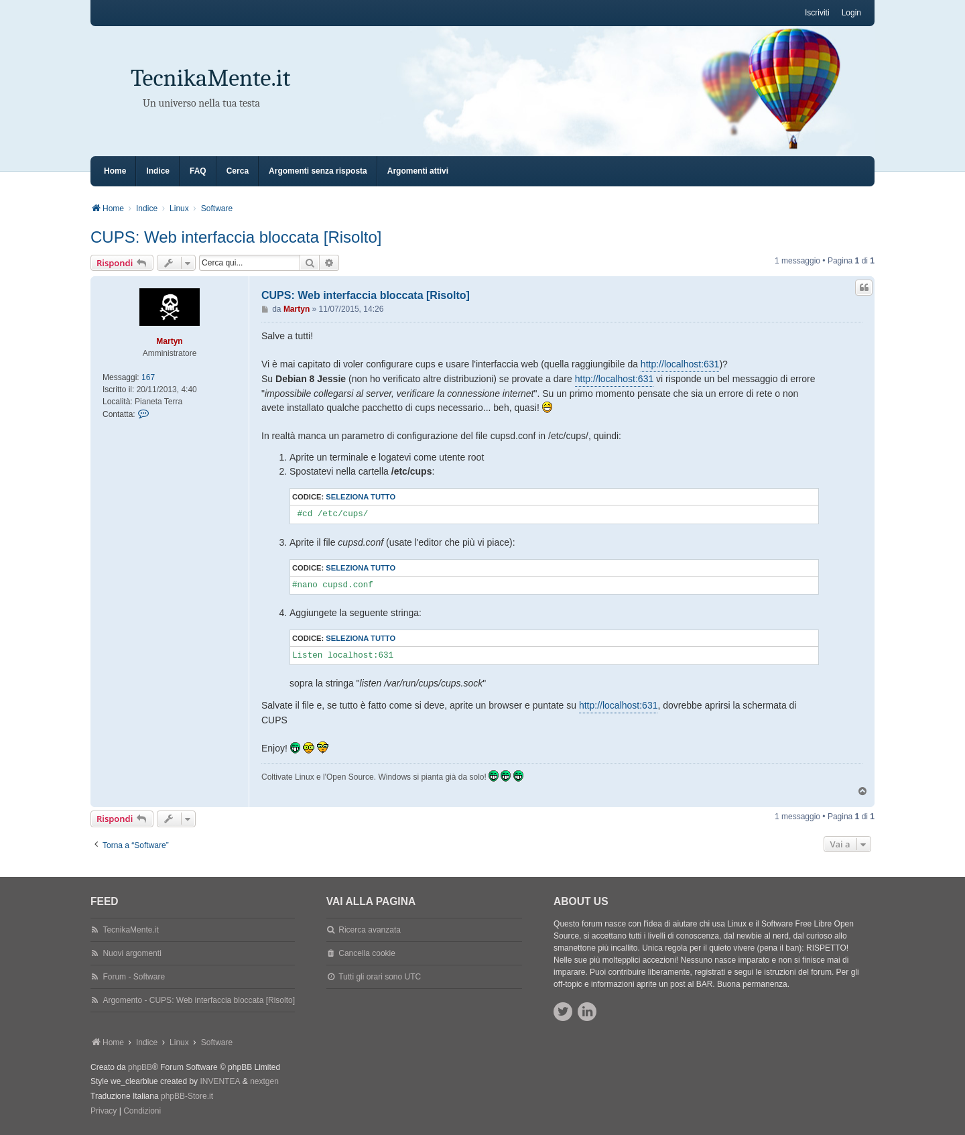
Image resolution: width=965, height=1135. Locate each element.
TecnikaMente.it (210, 78)
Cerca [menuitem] (238, 171)
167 (148, 377)
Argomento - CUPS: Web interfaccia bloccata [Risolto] (199, 1000)
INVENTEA (220, 1081)
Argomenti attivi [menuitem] (417, 171)
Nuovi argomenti (132, 953)
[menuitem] (103, 1111)
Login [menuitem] (851, 12)
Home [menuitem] (115, 171)
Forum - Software (134, 976)
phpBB (140, 1067)
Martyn (169, 341)
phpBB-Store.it (187, 1096)
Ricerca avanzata (369, 930)
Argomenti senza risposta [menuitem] (318, 171)
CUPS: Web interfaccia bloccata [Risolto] (235, 237)
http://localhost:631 (680, 364)
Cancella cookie (366, 953)
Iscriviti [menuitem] (817, 12)
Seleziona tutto (360, 497)
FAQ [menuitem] (198, 171)
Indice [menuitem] (158, 171)
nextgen (264, 1081)
